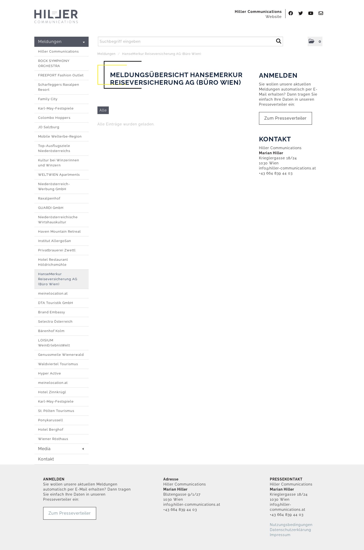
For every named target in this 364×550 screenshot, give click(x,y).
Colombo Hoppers (54, 118)
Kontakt (46, 459)
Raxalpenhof (49, 198)
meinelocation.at (53, 293)
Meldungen (61, 41)
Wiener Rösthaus (53, 439)
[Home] (56, 16)
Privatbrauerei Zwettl (57, 250)
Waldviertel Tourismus (58, 364)
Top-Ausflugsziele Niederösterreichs (54, 148)
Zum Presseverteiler (285, 118)
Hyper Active (49, 373)
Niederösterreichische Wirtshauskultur (58, 219)
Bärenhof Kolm (51, 331)
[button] (315, 41)
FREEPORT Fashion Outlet (61, 75)
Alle (103, 110)
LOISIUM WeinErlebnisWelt (54, 342)
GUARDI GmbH (51, 208)
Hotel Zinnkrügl (52, 392)
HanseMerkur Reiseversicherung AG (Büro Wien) (57, 279)
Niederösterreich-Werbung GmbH (54, 186)
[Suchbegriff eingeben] (190, 41)
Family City (48, 99)
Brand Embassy (51, 312)
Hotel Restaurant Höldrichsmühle (53, 262)
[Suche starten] (278, 40)
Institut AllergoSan (54, 241)
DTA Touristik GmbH (55, 303)
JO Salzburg (48, 127)
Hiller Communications (58, 51)
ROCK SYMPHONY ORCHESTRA (53, 63)
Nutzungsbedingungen (291, 525)
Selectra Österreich (55, 321)
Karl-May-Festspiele (56, 108)
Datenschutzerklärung (290, 530)
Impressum (280, 535)
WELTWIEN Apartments (59, 175)
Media (61, 448)
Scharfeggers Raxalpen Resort (58, 87)
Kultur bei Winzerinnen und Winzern (58, 162)
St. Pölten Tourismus (56, 411)
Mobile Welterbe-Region (60, 136)
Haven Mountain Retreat (59, 231)
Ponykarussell (50, 420)
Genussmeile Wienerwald (61, 355)
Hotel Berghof (50, 429)
